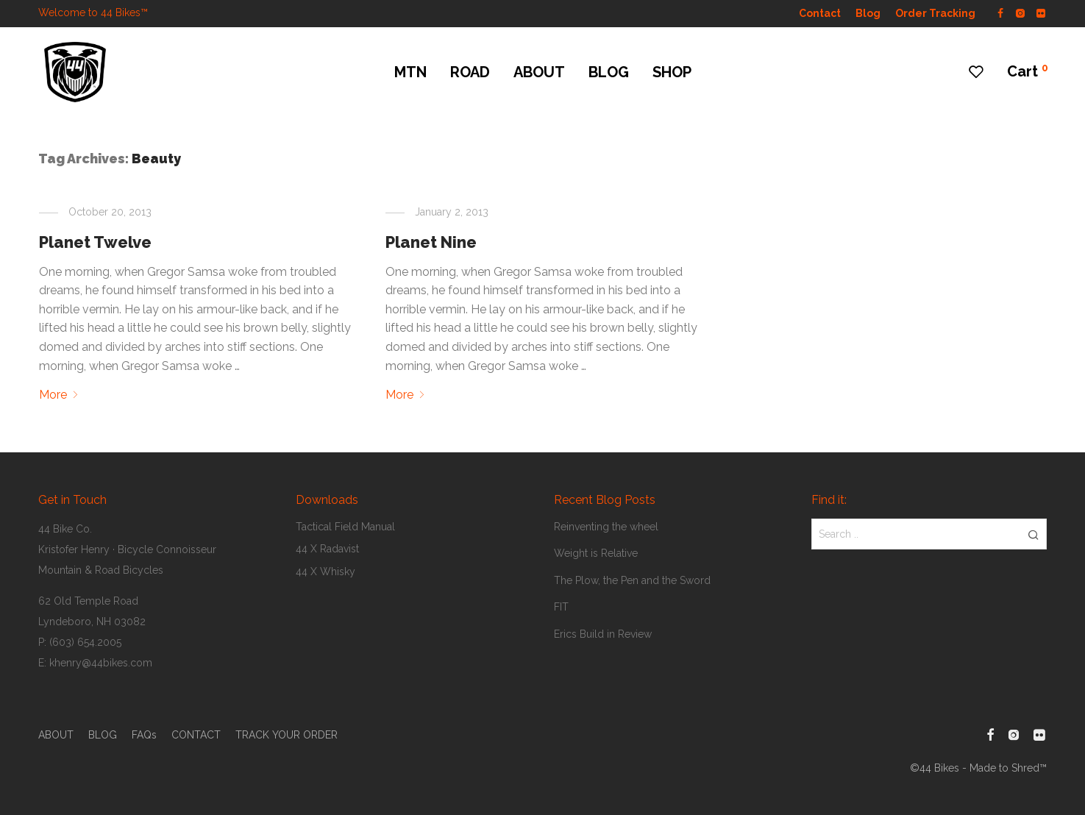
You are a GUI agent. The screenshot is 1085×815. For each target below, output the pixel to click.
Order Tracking (935, 13)
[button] (1033, 534)
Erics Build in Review (603, 634)
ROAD (470, 72)
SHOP (671, 72)
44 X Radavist (327, 549)
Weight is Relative (596, 553)
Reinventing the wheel (606, 527)
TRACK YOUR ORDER (286, 735)
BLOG (608, 72)
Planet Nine (431, 242)
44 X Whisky (325, 571)
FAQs (144, 735)
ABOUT (539, 72)
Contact (820, 13)
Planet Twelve (95, 242)
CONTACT (196, 735)
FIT (561, 607)
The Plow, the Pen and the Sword (632, 580)
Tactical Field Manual (345, 527)
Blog (868, 13)
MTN (410, 72)
